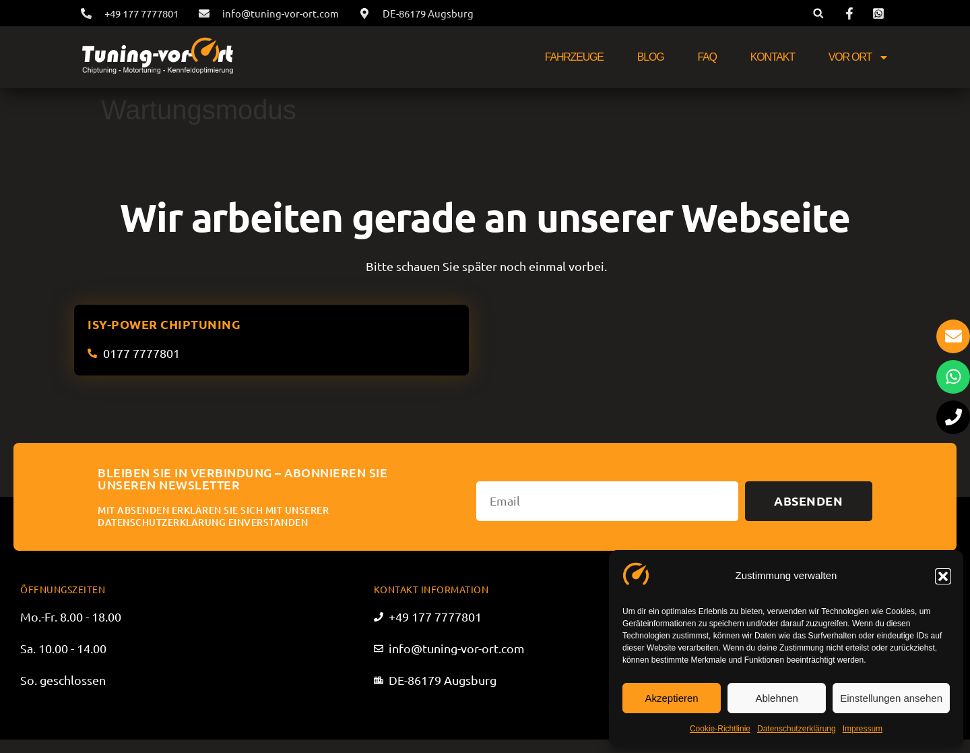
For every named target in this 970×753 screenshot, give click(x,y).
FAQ (706, 57)
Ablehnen (776, 698)
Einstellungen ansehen (891, 698)
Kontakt (772, 57)
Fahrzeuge (574, 57)
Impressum (862, 728)
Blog (650, 57)
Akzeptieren (671, 698)
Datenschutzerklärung (796, 728)
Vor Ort (859, 57)
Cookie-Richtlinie (720, 728)
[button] (943, 576)
